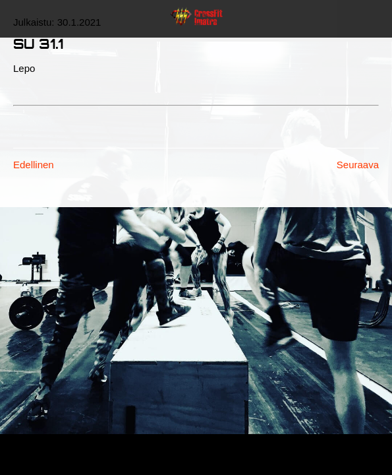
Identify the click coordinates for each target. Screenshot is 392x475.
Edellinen (33, 164)
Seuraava (358, 164)
